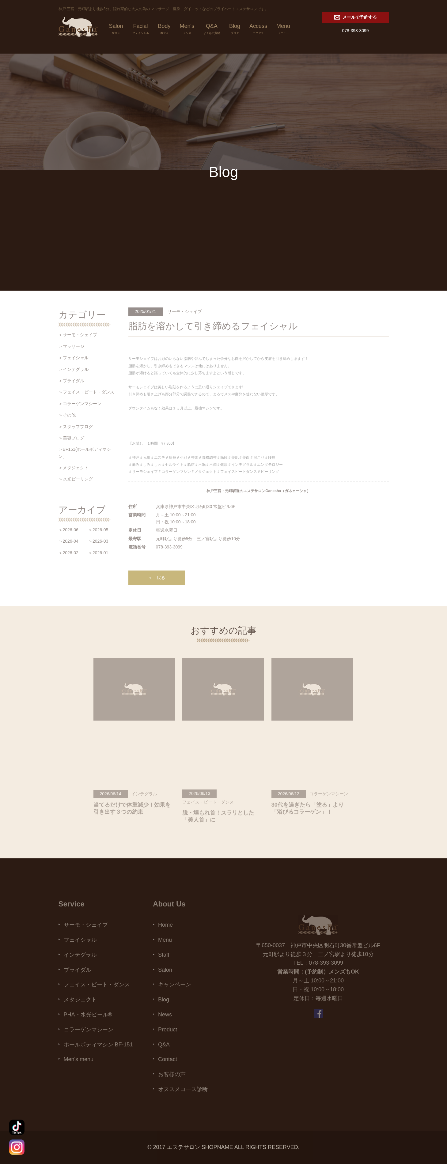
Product (167, 1030)
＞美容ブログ (71, 437)
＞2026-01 (98, 552)
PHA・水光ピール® (88, 1014)
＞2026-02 (68, 552)
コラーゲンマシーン (88, 1030)
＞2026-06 (68, 529)
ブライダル (77, 970)
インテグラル (80, 955)
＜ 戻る (156, 577)
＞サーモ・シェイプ (78, 334)
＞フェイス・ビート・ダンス (86, 392)
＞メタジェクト (74, 467)
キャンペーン (174, 984)
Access (258, 29)
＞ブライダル (71, 380)
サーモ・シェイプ (86, 925)
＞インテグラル (74, 369)
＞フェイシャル (74, 357)
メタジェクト (80, 999)
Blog (234, 29)
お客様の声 (172, 1074)
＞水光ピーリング (76, 479)
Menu (283, 29)
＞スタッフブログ (76, 426)
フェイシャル (80, 940)
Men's (187, 29)
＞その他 (67, 414)
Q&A (211, 29)
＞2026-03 (98, 541)
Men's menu (78, 1059)
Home (165, 925)
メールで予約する (355, 17)
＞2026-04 (68, 541)
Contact (167, 1059)
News (165, 1014)
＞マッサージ (71, 346)
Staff (163, 955)
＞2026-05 (98, 529)
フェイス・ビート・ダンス (97, 984)
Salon (116, 29)
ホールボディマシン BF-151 (98, 1045)
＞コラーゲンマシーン (80, 403)
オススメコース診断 (183, 1089)
